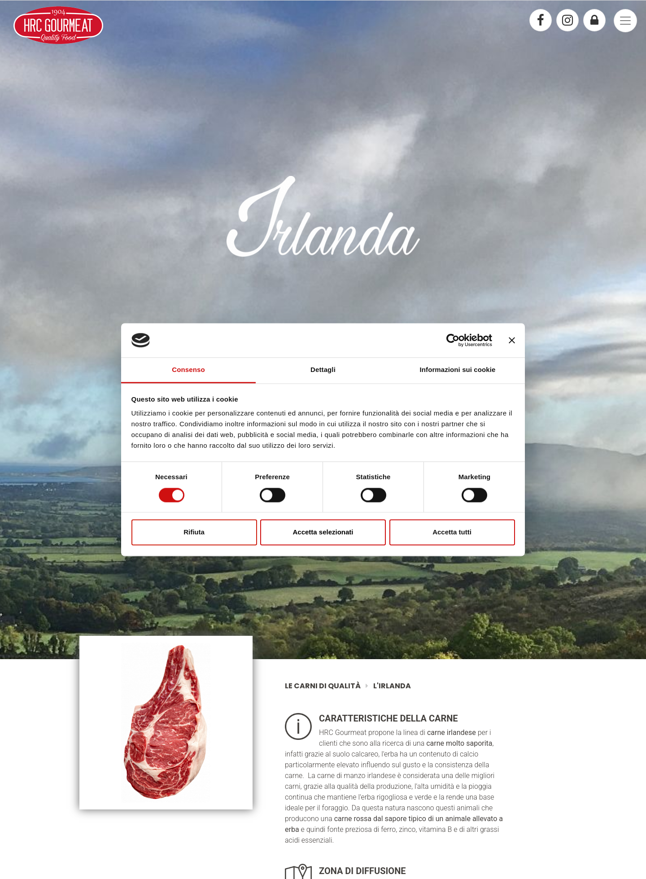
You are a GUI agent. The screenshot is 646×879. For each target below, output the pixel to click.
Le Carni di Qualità (323, 686)
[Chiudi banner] (512, 340)
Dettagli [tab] (323, 370)
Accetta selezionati (322, 532)
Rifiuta (194, 532)
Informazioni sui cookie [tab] (458, 370)
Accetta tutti (451, 532)
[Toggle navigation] (625, 20)
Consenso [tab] (188, 370)
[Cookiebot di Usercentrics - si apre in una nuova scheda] (453, 340)
